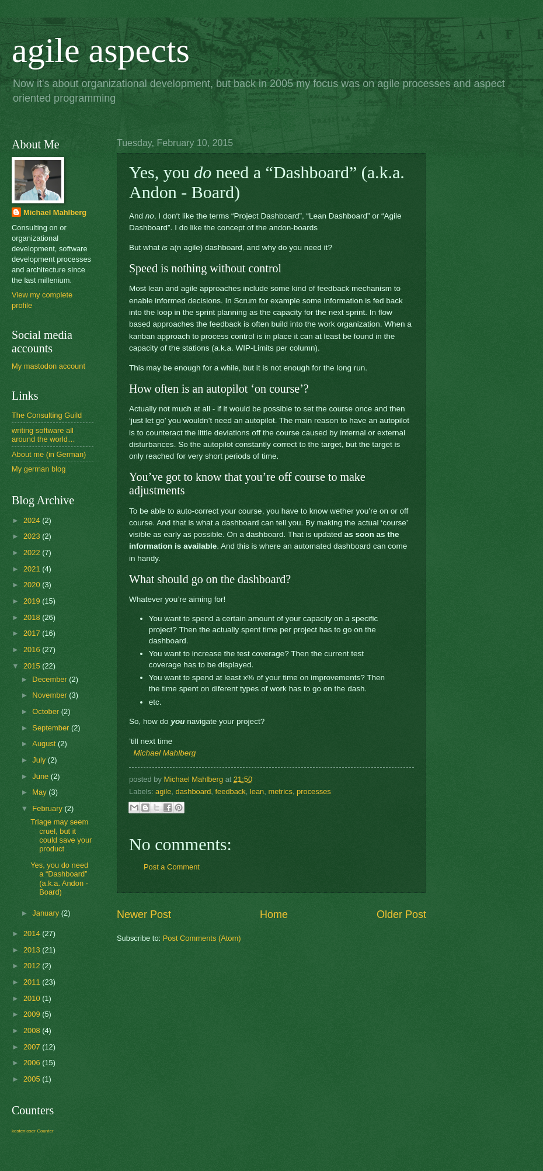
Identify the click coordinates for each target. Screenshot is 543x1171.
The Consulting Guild (47, 415)
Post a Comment (172, 866)
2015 (32, 665)
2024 (32, 520)
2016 (32, 649)
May (40, 792)
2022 (32, 552)
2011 (32, 982)
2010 (32, 998)
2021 (32, 568)
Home (274, 914)
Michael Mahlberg (165, 753)
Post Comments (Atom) (202, 938)
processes (314, 791)
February (48, 808)
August (45, 743)
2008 (32, 1030)
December (50, 679)
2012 (32, 965)
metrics (280, 791)
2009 (32, 1014)
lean (257, 791)
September (51, 727)
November (50, 695)
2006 (32, 1062)
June (41, 776)
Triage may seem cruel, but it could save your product (61, 835)
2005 (32, 1079)
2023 (32, 536)
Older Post (401, 914)
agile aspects (101, 50)
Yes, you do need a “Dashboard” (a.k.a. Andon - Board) (59, 878)
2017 (32, 633)
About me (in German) (49, 454)
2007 (32, 1046)
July (39, 760)
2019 (32, 601)
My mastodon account (48, 366)
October (46, 711)
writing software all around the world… (43, 435)
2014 (32, 933)
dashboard (193, 791)
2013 (32, 949)
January (46, 913)
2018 (32, 617)
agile (163, 791)
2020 (32, 584)
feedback (230, 791)
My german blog (38, 469)
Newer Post (144, 914)
